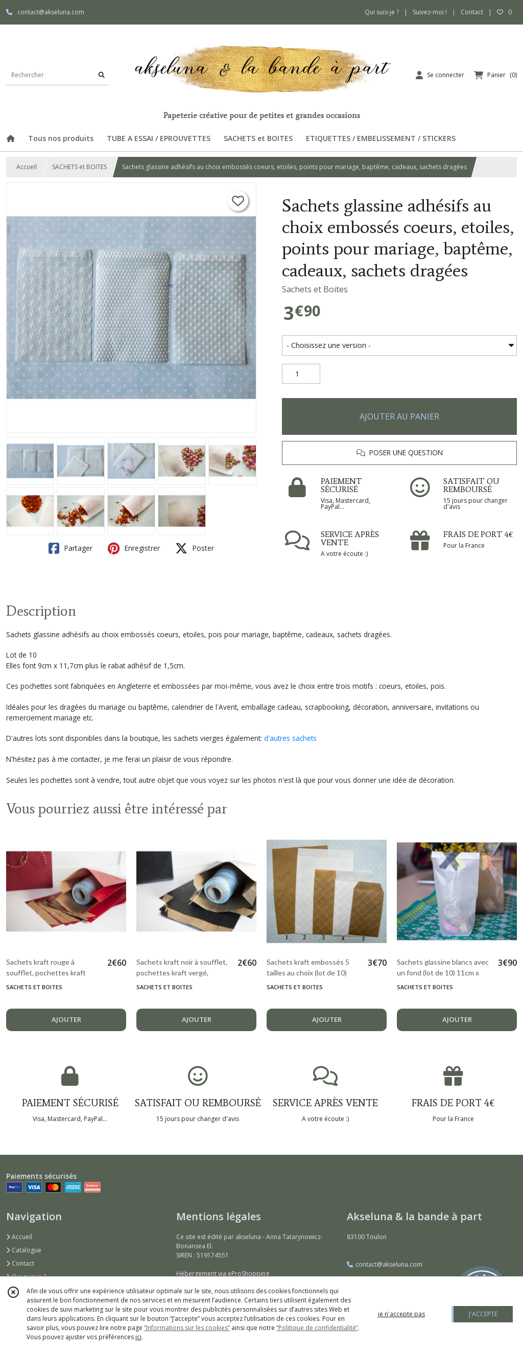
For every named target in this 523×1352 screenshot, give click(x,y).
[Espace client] (440, 75)
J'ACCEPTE (483, 1314)
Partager (70, 548)
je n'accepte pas (401, 1314)
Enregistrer (134, 548)
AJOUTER (66, 1019)
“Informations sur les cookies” (187, 1327)
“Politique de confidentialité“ (317, 1327)
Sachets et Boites (315, 289)
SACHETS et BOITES (79, 166)
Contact (472, 12)
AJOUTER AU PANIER (399, 416)
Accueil (26, 166)
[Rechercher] (101, 75)
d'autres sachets (290, 738)
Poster (194, 548)
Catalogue (23, 1250)
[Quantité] (301, 374)
